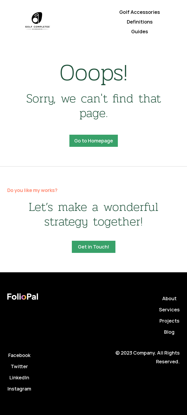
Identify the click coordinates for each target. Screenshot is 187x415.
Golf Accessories (139, 12)
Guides (139, 31)
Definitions (140, 21)
